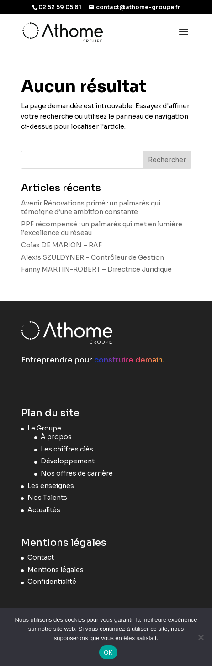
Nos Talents (47, 497)
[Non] (200, 637)
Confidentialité (51, 581)
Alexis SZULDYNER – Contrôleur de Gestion (92, 257)
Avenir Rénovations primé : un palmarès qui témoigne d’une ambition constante (90, 207)
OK (108, 652)
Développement (68, 461)
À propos (56, 437)
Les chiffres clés (67, 449)
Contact (40, 557)
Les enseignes (50, 486)
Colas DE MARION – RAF (61, 245)
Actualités (43, 510)
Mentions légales (55, 570)
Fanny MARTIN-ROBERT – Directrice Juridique (96, 269)
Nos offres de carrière (77, 473)
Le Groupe (44, 428)
